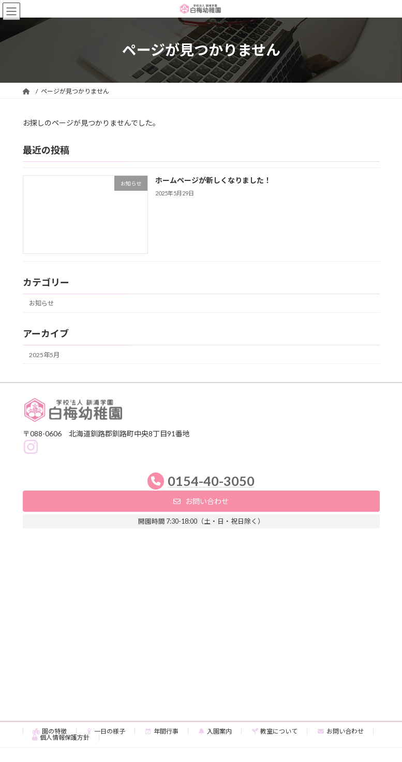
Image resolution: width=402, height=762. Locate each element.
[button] (201, 501)
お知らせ (41, 303)
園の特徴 (50, 731)
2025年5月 (44, 354)
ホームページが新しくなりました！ (213, 180)
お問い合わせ (341, 731)
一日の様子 (106, 731)
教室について (275, 731)
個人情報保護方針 (61, 737)
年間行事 (161, 731)
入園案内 (215, 731)
